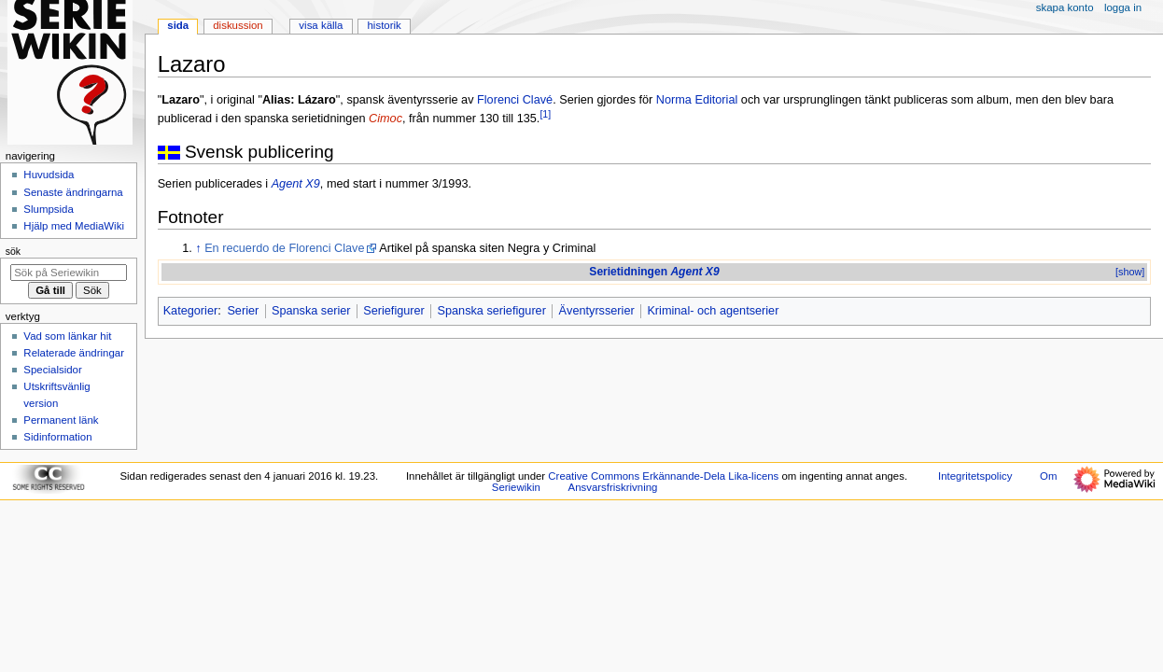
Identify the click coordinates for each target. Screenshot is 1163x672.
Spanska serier (311, 310)
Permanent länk (60, 420)
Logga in (1123, 7)
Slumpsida (48, 209)
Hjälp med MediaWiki (73, 225)
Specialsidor (52, 369)
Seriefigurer (394, 310)
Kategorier (190, 310)
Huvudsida (48, 174)
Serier (243, 310)
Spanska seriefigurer (492, 310)
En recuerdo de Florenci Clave (284, 248)
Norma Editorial (696, 99)
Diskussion (237, 25)
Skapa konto (1065, 7)
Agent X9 (296, 183)
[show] (1129, 271)
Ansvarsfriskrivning (613, 487)
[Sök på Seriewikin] (68, 272)
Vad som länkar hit (67, 336)
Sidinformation (57, 436)
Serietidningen (654, 271)
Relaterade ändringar (73, 352)
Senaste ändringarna (72, 192)
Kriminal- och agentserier (712, 310)
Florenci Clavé (515, 99)
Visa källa (321, 25)
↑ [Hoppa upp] (198, 248)
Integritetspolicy (975, 476)
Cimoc (385, 118)
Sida (178, 25)
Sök (13, 251)
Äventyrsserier (597, 310)
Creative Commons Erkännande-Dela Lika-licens (663, 476)
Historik (384, 25)
